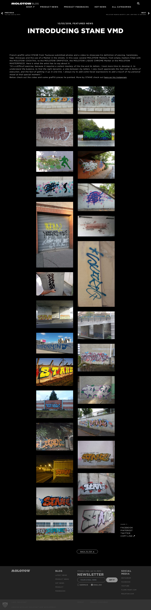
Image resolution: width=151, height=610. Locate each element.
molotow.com (127, 594)
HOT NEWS (100, 7)
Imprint (80, 602)
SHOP (29, 7)
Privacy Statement (99, 602)
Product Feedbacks (76, 7)
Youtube (125, 586)
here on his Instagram (115, 77)
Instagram (126, 578)
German (84, 585)
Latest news (61, 575)
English (98, 585)
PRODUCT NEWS (49, 7)
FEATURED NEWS (83, 23)
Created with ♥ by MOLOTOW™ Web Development (33, 607)
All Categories (121, 7)
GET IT (112, 580)
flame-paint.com (129, 590)
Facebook (126, 582)
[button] (5, 605)
